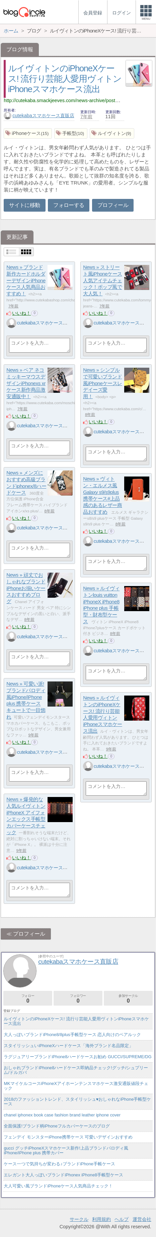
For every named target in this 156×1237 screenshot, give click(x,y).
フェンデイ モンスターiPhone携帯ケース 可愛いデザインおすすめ (68, 1137)
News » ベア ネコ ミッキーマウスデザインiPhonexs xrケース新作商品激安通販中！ (26, 383)
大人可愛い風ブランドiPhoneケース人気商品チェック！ (58, 1185)
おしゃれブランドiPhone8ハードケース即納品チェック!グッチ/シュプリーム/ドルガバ (76, 1070)
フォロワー (78, 999)
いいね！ (21, 313)
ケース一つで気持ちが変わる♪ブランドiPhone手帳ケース (59, 1163)
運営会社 (142, 1219)
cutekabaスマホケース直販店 (39, 115)
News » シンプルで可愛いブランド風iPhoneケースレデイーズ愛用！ (102, 383)
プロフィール (112, 205)
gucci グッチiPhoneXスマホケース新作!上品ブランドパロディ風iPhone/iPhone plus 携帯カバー (66, 1150)
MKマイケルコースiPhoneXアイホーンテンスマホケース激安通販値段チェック (76, 1086)
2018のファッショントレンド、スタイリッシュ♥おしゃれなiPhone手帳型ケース (77, 1101)
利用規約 (101, 1219)
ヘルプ (121, 1219)
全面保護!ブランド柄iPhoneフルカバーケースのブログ (56, 1126)
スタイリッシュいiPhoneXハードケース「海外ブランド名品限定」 (68, 1045)
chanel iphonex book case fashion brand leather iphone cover (62, 1114)
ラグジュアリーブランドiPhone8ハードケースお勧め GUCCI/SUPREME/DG (77, 1056)
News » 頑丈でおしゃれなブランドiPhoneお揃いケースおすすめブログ (26, 588)
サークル (79, 1219)
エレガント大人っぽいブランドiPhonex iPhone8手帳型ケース (63, 1174)
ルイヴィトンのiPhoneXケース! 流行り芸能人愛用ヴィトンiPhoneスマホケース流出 (65, 78)
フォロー (27, 999)
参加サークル (128, 999)
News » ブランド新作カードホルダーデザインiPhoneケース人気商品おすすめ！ (26, 281)
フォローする (68, 205)
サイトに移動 (24, 205)
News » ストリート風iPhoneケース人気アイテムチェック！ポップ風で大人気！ (102, 281)
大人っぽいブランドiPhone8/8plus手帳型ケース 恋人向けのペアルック (72, 1034)
